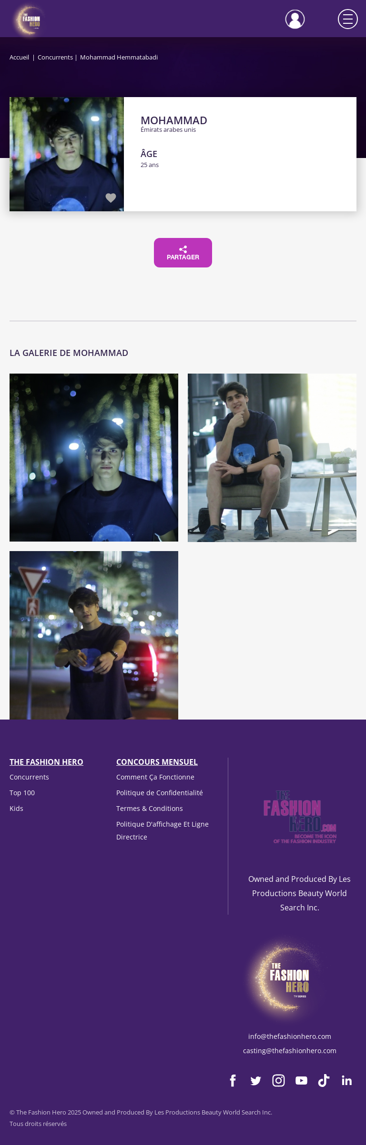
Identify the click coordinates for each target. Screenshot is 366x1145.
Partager (183, 253)
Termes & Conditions (149, 808)
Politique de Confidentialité (159, 792)
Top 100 (22, 792)
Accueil (19, 57)
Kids (16, 808)
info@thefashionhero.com (289, 1036)
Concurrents (55, 57)
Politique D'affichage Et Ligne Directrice (162, 830)
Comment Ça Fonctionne (155, 776)
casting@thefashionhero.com (289, 1050)
